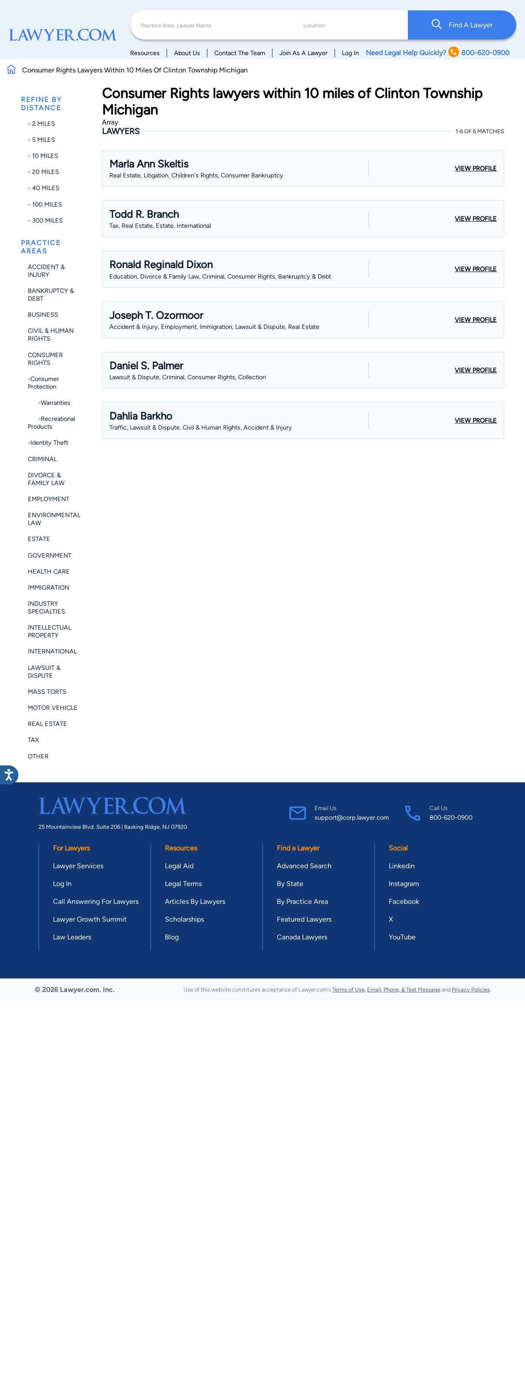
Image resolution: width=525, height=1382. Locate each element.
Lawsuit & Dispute (44, 672)
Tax (33, 740)
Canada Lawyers (302, 937)
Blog (172, 937)
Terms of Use (348, 989)
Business (43, 314)
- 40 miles (43, 188)
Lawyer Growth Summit (90, 919)
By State (290, 884)
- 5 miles (41, 140)
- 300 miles (45, 220)
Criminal (42, 459)
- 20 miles (43, 172)
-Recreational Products (51, 422)
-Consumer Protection (43, 383)
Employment (48, 499)
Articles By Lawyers (195, 901)
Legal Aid (179, 866)
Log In (350, 53)
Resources (145, 53)
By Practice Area (302, 901)
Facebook (404, 901)
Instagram (404, 884)
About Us (187, 53)
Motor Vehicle (53, 708)
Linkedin (402, 866)
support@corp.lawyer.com (352, 817)
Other (38, 756)
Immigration (48, 587)
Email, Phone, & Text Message (403, 989)
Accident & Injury (46, 271)
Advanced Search (304, 866)
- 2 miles (41, 124)
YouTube (402, 937)
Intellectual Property (49, 631)
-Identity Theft (48, 442)
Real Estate (47, 724)
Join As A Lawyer (303, 53)
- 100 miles (45, 204)
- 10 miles (43, 156)
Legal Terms (183, 884)
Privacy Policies (471, 989)
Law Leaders (72, 937)
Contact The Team (239, 53)
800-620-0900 (451, 817)
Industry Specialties (46, 607)
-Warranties (49, 403)
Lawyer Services (78, 866)
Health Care (49, 571)
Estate (39, 539)
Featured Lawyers (304, 919)
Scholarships (184, 919)
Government (50, 555)
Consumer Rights (45, 359)
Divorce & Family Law (46, 479)
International (52, 651)
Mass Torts (47, 692)
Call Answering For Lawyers (95, 901)
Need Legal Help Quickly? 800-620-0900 (437, 52)
